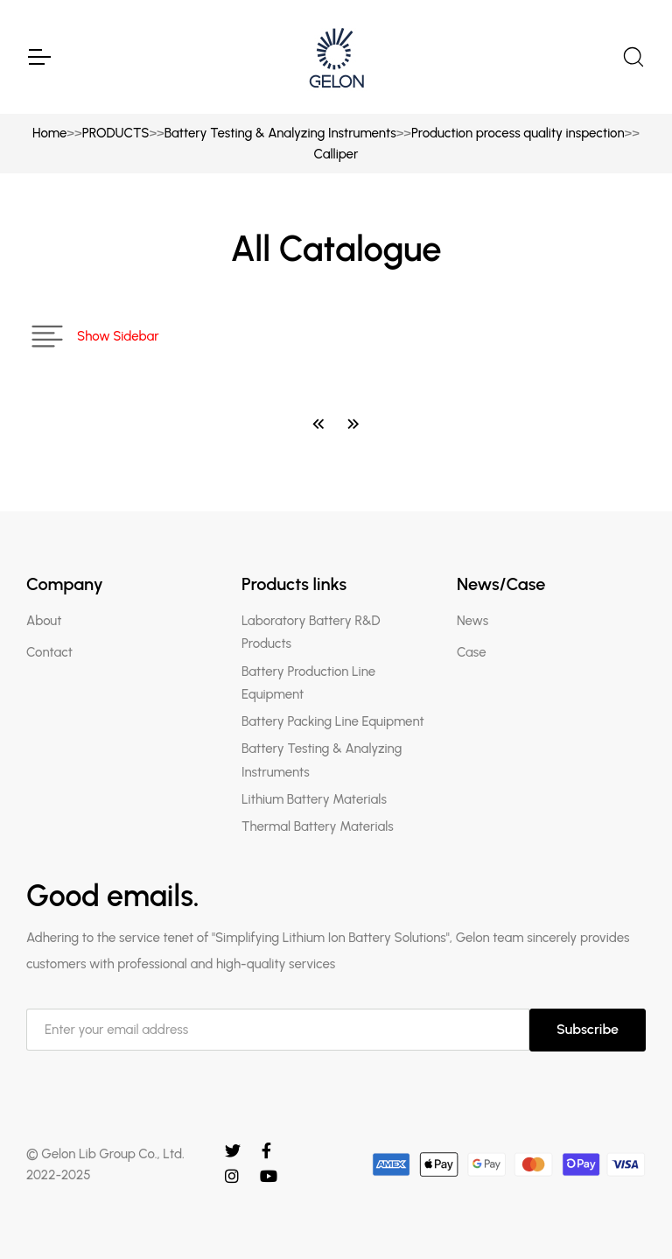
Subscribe (587, 1029)
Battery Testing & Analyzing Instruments (280, 133)
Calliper (336, 154)
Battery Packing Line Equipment (333, 721)
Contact (49, 652)
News (472, 621)
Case (471, 652)
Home (49, 133)
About (43, 621)
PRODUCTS (116, 133)
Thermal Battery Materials (318, 826)
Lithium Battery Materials (314, 799)
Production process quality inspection (518, 133)
